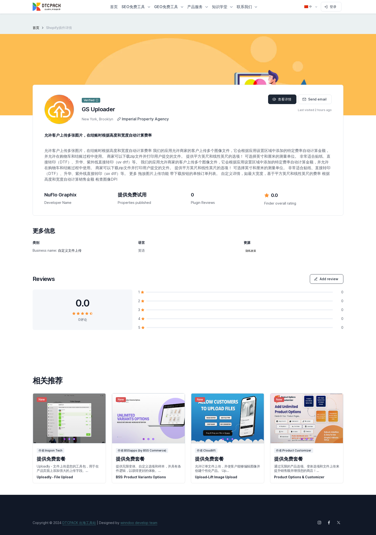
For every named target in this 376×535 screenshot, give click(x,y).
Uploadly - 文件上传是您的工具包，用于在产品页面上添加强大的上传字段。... (68, 468)
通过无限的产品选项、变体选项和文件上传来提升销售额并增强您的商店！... (306, 468)
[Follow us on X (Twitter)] (338, 522)
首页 (36, 28)
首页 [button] (114, 6)
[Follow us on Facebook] (329, 522)
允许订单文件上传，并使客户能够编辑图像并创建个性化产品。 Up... (227, 468)
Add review (326, 279)
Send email (314, 99)
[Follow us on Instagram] (319, 522)
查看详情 (281, 99)
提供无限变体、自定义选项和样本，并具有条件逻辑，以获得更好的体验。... (148, 468)
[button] (136, 6)
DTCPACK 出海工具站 (79, 523)
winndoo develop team (138, 523)
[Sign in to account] (331, 6)
